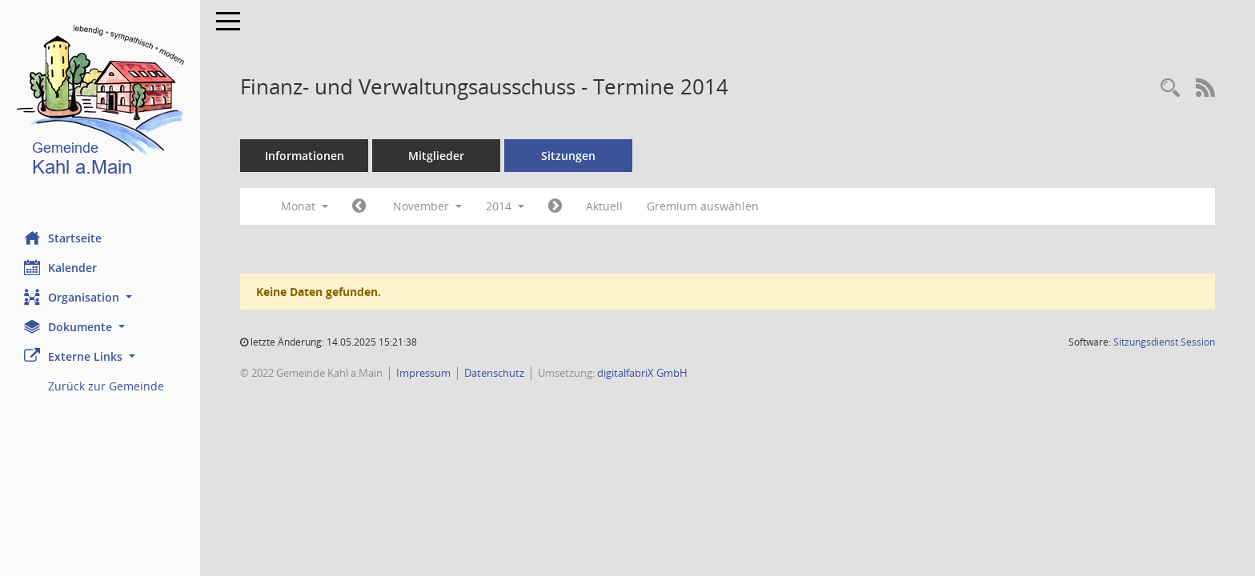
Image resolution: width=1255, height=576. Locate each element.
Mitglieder (436, 155)
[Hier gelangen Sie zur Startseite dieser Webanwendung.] (100, 103)
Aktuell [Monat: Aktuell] (604, 206)
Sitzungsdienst (1164, 342)
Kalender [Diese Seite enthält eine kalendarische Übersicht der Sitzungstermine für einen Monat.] (60, 267)
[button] (100, 297)
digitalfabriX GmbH (642, 373)
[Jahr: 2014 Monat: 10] (359, 206)
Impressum (423, 373)
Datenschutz (494, 373)
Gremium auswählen (703, 206)
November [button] (427, 206)
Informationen (304, 155)
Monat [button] (304, 206)
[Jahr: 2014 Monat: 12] (555, 206)
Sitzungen (568, 155)
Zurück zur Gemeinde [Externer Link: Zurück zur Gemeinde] (106, 386)
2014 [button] (505, 206)
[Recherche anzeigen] (1170, 88)
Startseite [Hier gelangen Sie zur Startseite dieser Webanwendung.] (63, 238)
